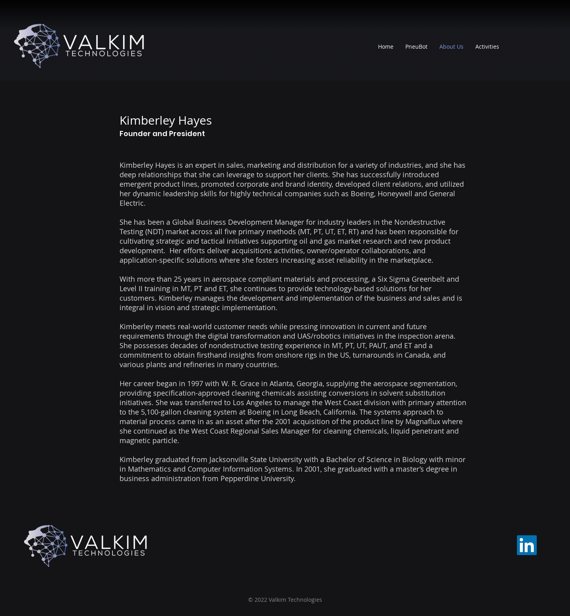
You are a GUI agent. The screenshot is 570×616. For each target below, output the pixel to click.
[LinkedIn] (527, 545)
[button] (487, 47)
